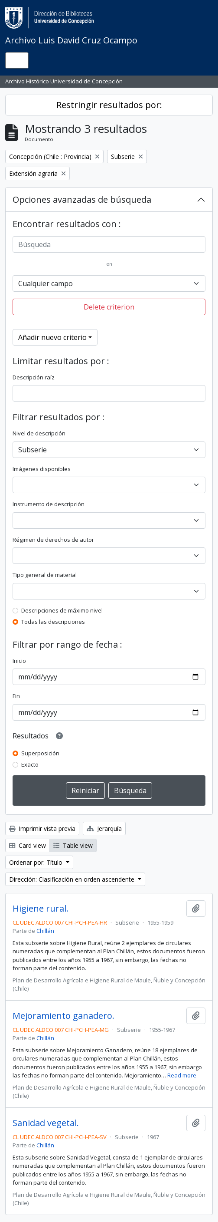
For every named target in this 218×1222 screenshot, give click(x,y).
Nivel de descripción (39, 433)
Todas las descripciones (53, 622)
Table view (73, 845)
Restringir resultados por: (109, 105)
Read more (181, 1075)
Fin (16, 696)
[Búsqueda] (109, 244)
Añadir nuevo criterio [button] (52, 337)
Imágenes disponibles (42, 469)
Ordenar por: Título (36, 862)
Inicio (19, 661)
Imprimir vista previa (42, 828)
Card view (27, 845)
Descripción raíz (34, 377)
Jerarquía (104, 828)
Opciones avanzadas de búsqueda (82, 199)
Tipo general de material (45, 575)
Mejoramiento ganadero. (63, 1016)
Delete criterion (109, 307)
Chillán (45, 931)
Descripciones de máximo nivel (62, 610)
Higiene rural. (40, 908)
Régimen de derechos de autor (53, 539)
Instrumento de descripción (49, 504)
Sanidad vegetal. (46, 1123)
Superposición (40, 753)
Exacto (30, 764)
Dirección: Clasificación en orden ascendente (72, 879)
